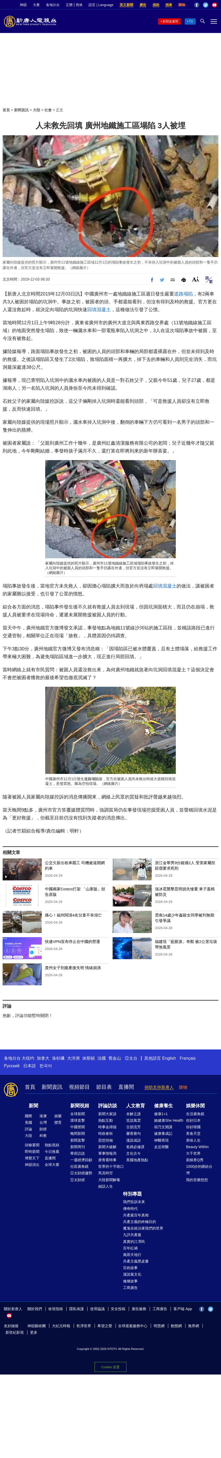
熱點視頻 (52, 1145)
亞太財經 (77, 1180)
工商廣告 (130, 1288)
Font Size (195, 279)
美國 (28, 1122)
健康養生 (163, 1105)
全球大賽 (52, 1165)
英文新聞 (126, 5)
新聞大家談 (107, 1114)
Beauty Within (197, 1147)
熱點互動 (105, 1120)
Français (188, 1058)
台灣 (43, 1122)
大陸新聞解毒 (109, 1180)
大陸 (36, 110)
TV (191, 21)
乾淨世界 (84, 1326)
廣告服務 (139, 1309)
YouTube (214, 5)
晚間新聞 (77, 1133)
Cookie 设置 (110, 1367)
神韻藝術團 (36, 1326)
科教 (43, 1135)
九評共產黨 (132, 1235)
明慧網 (159, 1326)
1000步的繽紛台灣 (199, 1169)
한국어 (45, 1066)
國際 (28, 1116)
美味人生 (193, 1140)
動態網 (176, 1326)
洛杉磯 (58, 1058)
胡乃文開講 (163, 1127)
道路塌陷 (183, 294)
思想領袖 (105, 1140)
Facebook (196, 5)
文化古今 (133, 1153)
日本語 (29, 1066)
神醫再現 (161, 1140)
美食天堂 (193, 1133)
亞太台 (131, 1058)
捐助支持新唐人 (159, 1087)
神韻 (23, 5)
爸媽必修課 (135, 1147)
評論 (28, 1129)
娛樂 (58, 1116)
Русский (11, 1066)
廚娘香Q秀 (194, 1160)
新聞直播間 (170, 21)
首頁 (6, 110)
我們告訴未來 (134, 1202)
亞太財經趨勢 (81, 1173)
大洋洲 (73, 1058)
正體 (69, 5)
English (169, 1058)
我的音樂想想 (197, 1180)
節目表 (104, 1087)
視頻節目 (79, 1087)
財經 (43, 1129)
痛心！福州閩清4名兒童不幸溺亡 (73, 915)
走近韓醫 (161, 1147)
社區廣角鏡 (79, 1166)
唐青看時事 (107, 1160)
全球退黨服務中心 (132, 1326)
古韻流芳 (133, 1127)
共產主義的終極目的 (139, 1222)
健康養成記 (163, 1133)
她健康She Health (168, 1120)
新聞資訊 (21, 110)
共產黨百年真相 (136, 1215)
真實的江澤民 (134, 1241)
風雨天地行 (132, 1255)
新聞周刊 (77, 1147)
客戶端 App (182, 1309)
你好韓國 (193, 1127)
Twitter (205, 5)
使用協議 (97, 1309)
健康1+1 (161, 1114)
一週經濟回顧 (81, 1160)
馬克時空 (105, 1173)
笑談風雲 (133, 1120)
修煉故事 (130, 1281)
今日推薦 (52, 1151)
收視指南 (55, 1309)
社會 (48, 110)
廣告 (142, 5)
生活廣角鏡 (195, 1114)
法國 (101, 1058)
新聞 (33, 1105)
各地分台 (53, 5)
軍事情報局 (107, 1153)
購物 (181, 5)
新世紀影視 (14, 1332)
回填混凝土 (99, 309)
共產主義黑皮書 (136, 1261)
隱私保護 (76, 1309)
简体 (79, 5)
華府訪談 (77, 1153)
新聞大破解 (107, 1147)
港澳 (43, 1116)
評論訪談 (107, 1105)
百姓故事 (130, 1268)
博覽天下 (32, 1158)
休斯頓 (88, 1058)
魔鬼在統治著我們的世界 (143, 1228)
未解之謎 (133, 1114)
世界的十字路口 (111, 1166)
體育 (58, 1122)
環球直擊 (77, 1120)
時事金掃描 (107, 1127)
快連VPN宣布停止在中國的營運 (72, 941)
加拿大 (43, 1058)
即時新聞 (32, 1151)
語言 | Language (101, 5)
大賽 (36, 5)
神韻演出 (32, 1165)
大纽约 (28, 1058)
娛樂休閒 (195, 1105)
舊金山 (114, 1058)
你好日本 (193, 1120)
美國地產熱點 (137, 1160)
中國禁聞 (77, 1127)
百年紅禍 (130, 1248)
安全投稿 (118, 1309)
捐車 (168, 5)
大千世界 (193, 1153)
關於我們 (34, 1309)
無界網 (193, 1326)
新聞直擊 (77, 1140)
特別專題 (132, 1194)
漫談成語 (133, 1140)
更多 (33, 1332)
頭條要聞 (32, 1145)
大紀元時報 (61, 1326)
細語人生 (105, 1186)
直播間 (126, 1087)
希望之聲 (104, 1326)
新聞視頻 (79, 1105)
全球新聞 (77, 1114)
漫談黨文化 (132, 1274)
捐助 (156, 5)
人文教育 (135, 1105)
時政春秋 (105, 1133)
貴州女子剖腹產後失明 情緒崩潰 (73, 967)
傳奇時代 (130, 1208)
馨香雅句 (133, 1133)
